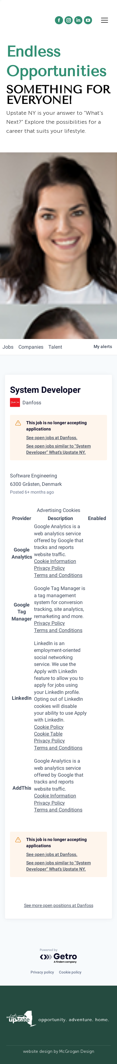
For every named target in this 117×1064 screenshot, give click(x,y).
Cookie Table (48, 734)
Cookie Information (55, 561)
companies (30, 347)
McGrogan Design (76, 1051)
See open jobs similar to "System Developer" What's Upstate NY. (58, 449)
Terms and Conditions (58, 575)
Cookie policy (70, 972)
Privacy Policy (49, 568)
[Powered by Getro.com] (58, 956)
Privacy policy (42, 972)
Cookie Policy (49, 727)
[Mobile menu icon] (104, 31)
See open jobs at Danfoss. (51, 437)
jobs (7, 347)
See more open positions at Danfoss (58, 905)
